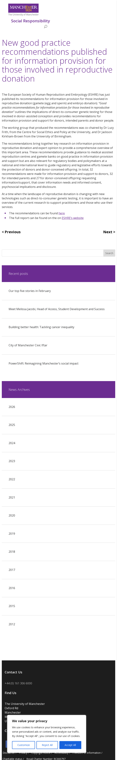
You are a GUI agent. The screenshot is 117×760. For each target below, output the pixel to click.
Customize (23, 745)
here (61, 213)
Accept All (70, 745)
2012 (12, 624)
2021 (12, 497)
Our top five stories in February (30, 291)
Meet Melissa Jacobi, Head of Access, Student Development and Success (57, 309)
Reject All (47, 745)
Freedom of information (86, 752)
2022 (12, 479)
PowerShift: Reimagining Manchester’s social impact (43, 363)
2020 (12, 515)
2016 (12, 588)
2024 (12, 443)
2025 (12, 425)
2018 (12, 552)
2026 (12, 407)
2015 (12, 606)
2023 (12, 461)
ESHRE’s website (73, 218)
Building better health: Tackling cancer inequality (41, 327)
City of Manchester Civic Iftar (28, 345)
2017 (12, 570)
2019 (12, 534)
